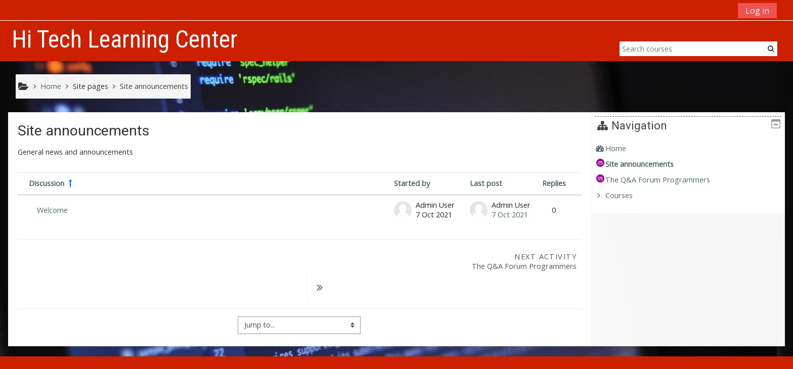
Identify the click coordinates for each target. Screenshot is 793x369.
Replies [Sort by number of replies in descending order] (554, 183)
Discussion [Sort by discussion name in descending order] (46, 183)
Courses (626, 195)
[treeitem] (692, 149)
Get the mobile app (566, 358)
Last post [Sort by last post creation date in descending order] (486, 183)
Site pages (90, 86)
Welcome (52, 210)
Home (623, 148)
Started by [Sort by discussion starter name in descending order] (412, 183)
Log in (757, 10)
